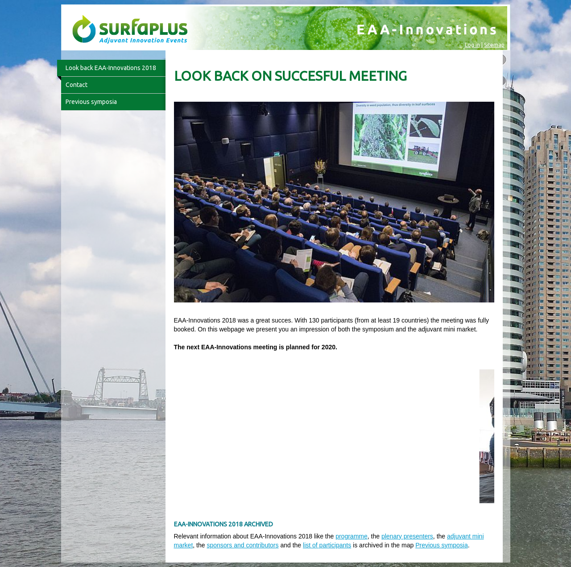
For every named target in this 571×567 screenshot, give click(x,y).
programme (351, 536)
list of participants (327, 545)
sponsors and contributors (242, 545)
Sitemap (494, 45)
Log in (472, 45)
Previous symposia (441, 545)
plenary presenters (407, 536)
